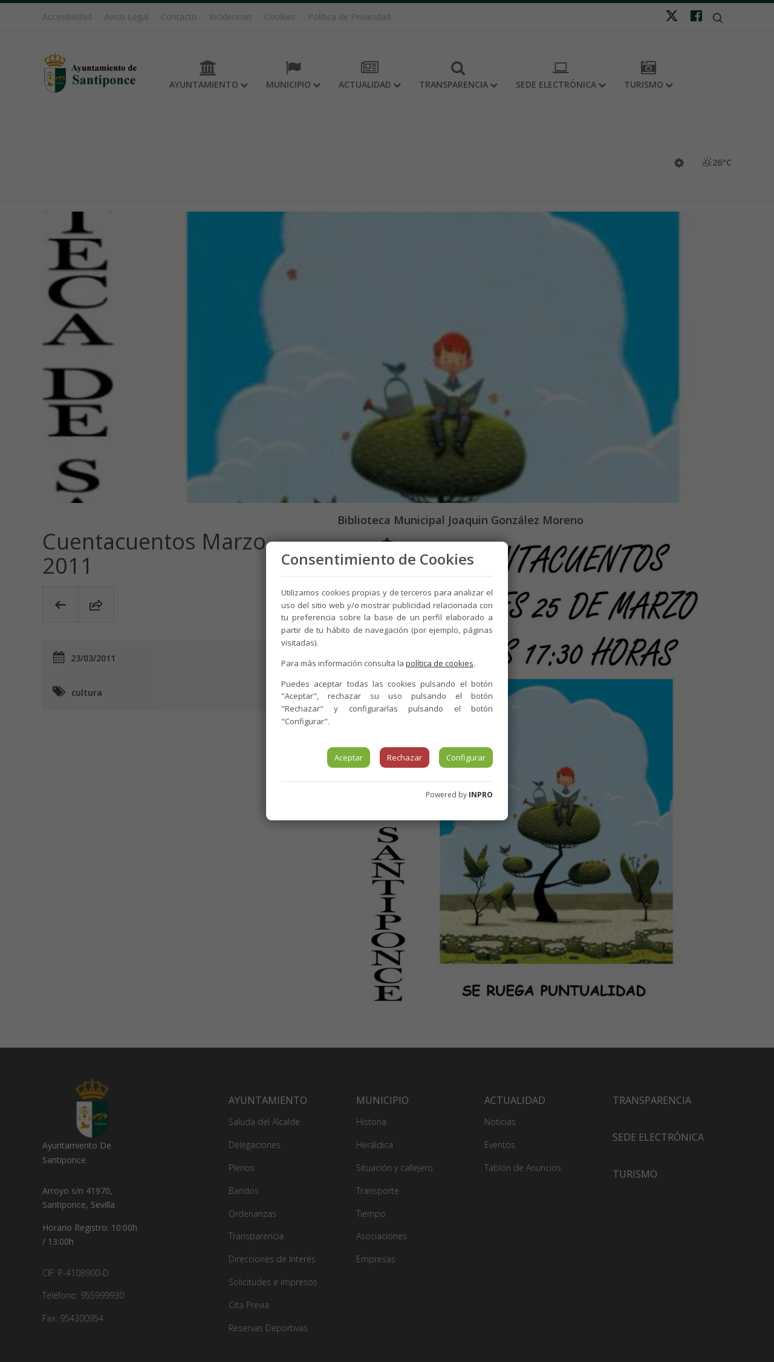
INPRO (481, 795)
